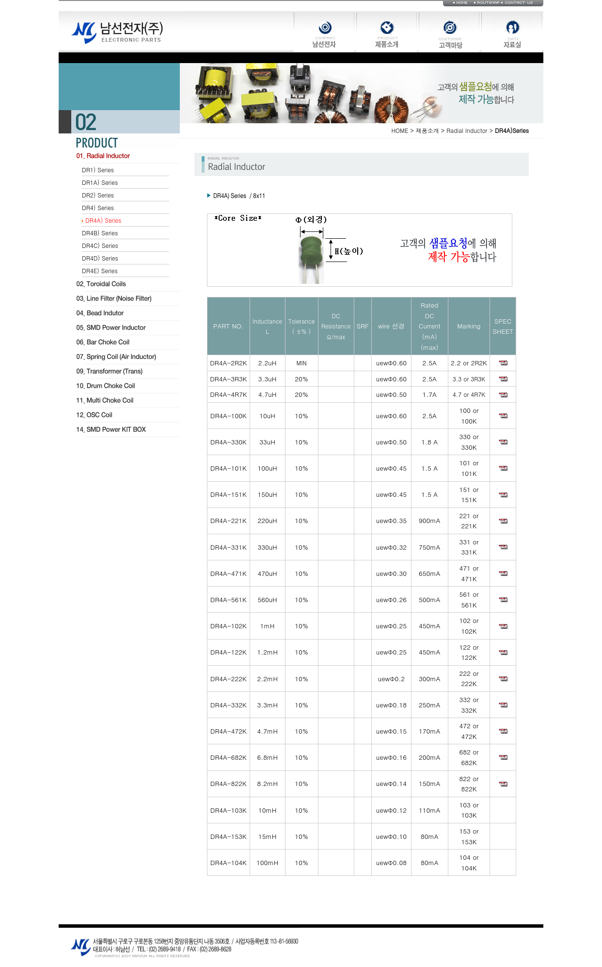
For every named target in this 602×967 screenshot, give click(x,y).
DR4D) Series (100, 258)
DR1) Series (98, 169)
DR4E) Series (100, 270)
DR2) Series (98, 195)
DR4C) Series (100, 245)
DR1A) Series (100, 182)
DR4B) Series (100, 233)
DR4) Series (98, 207)
